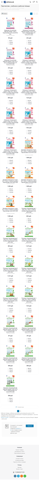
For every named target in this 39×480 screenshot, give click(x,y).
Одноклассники (21, 476)
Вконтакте (15, 476)
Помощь (19, 465)
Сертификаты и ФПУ (19, 451)
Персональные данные (19, 453)
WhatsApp (25, 476)
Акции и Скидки (5, 417)
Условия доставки (19, 460)
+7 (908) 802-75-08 (19, 472)
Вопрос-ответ (19, 469)
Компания (19, 447)
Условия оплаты (19, 458)
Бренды (19, 467)
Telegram (18, 476)
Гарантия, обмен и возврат (19, 462)
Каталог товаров (19, 449)
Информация (19, 456)
